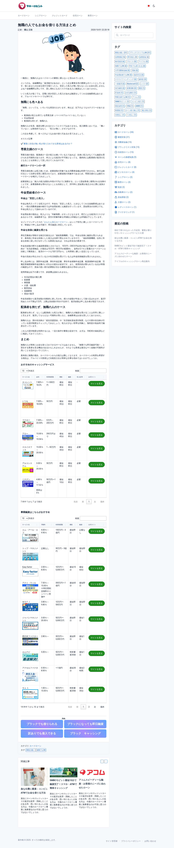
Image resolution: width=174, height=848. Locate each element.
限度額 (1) (119, 110)
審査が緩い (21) (121, 53)
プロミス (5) (131, 62)
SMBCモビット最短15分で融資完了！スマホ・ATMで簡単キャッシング (63, 784)
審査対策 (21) (122, 137)
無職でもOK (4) (121, 66)
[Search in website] (133, 35)
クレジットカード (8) (125, 167)
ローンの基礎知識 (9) (125, 157)
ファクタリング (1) (124, 212)
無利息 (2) (142, 79)
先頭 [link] (76, 502)
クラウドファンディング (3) (125, 79)
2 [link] (89, 707)
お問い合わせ (150, 841)
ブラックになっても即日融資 (85, 724)
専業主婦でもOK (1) (122, 97)
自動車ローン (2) (123, 192)
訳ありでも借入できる (42, 733)
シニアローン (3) (123, 177)
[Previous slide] (102, 761)
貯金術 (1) (119, 93)
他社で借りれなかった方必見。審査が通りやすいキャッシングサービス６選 (133, 231)
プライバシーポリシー (131, 841)
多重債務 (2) (131, 88)
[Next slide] (105, 761)
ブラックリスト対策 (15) (126, 147)
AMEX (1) (139, 106)
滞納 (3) (135, 70)
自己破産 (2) (119, 88)
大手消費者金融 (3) (122, 70)
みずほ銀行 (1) (130, 93)
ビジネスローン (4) (124, 172)
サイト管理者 (112, 841)
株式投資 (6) (119, 62)
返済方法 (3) (138, 75)
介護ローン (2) (122, 202)
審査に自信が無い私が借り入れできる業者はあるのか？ (48, 144)
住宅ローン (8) (122, 162)
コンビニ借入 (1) (137, 102)
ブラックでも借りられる (42, 724)
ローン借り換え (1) (132, 110)
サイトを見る (96, 383)
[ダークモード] (154, 6)
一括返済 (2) (119, 84)
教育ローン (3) (122, 182)
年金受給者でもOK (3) (123, 75)
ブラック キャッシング (85, 733)
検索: (77, 371)
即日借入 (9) (132, 57)
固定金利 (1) (119, 106)
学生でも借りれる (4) (137, 66)
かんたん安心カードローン (56, 222)
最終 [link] (102, 502)
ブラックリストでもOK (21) (140, 53)
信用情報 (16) (120, 57)
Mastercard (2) (132, 84)
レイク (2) (144, 84)
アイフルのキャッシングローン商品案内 (132, 261)
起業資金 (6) (144, 57)
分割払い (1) (119, 115)
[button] (32, 377)
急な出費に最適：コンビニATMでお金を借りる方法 (133, 239)
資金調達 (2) (121, 197)
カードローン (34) (124, 132)
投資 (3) (119, 187)
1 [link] (89, 502)
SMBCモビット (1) (122, 102)
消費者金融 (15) (123, 142)
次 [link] (95, 502)
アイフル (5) (143, 62)
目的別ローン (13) (124, 152)
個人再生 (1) (146, 110)
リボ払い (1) (131, 115)
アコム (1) (136, 97)
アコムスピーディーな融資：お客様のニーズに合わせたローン (92, 784)
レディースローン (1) (125, 207)
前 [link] (83, 502)
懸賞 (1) (141, 88)
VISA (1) (130, 106)
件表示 (31, 371)
